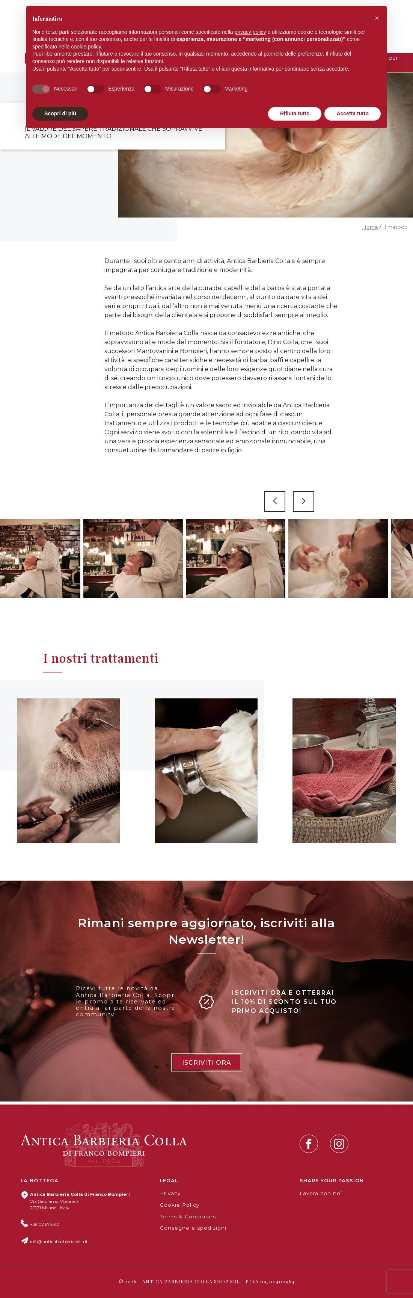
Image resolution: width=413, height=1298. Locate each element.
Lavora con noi (321, 1193)
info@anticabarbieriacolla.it (59, 1241)
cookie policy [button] (86, 47)
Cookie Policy (179, 1205)
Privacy (170, 1193)
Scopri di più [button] (60, 113)
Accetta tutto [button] (352, 113)
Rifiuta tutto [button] (295, 113)
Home (370, 227)
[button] (377, 18)
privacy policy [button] (250, 32)
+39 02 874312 (44, 1224)
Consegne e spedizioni (193, 1228)
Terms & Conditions (188, 1216)
